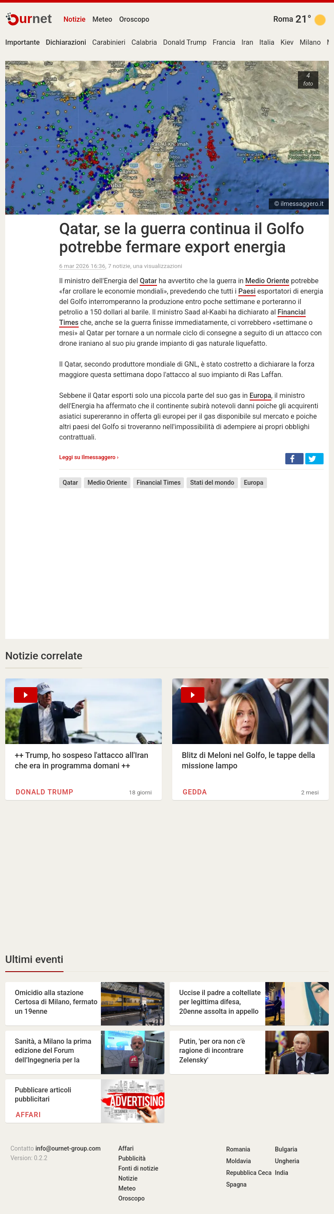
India (281, 1172)
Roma (283, 19)
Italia (266, 42)
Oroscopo (134, 19)
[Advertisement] (191, 557)
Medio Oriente (267, 281)
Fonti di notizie (138, 1168)
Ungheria (287, 1161)
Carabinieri (108, 42)
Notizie (74, 19)
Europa (260, 395)
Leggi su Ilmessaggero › (89, 457)
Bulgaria (286, 1149)
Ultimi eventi (34, 959)
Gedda (195, 792)
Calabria (144, 42)
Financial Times (158, 482)
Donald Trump (185, 42)
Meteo (103, 19)
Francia (224, 42)
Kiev (287, 42)
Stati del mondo (212, 482)
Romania (238, 1149)
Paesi (247, 291)
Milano (310, 42)
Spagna (236, 1184)
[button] (294, 458)
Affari (28, 1115)
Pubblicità (132, 1158)
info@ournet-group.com (68, 1148)
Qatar (148, 281)
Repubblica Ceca (249, 1172)
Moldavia (238, 1161)
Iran (247, 42)
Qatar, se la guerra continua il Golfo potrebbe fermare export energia (181, 238)
